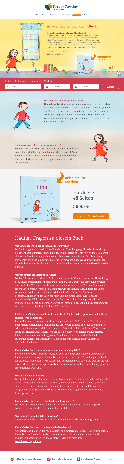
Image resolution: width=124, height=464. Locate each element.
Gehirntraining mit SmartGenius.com (28, 459)
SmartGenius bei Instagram (62, 459)
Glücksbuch (76, 15)
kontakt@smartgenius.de (28, 441)
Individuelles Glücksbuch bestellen (91, 216)
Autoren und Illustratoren (59, 15)
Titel (36, 15)
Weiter (110, 86)
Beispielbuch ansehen (103, 58)
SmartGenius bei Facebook (91, 459)
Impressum (110, 459)
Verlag (44, 15)
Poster (86, 15)
